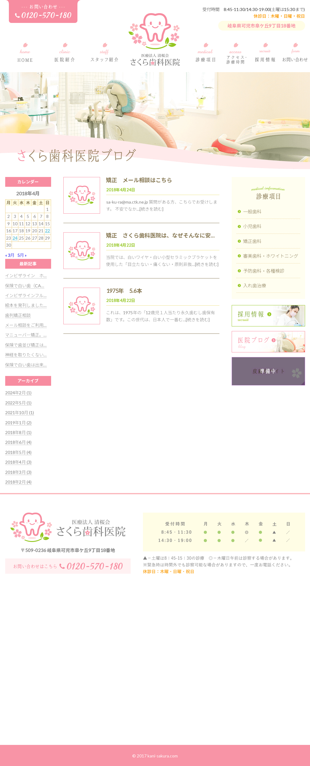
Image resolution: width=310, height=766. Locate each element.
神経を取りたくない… (26, 354)
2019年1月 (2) (18, 422)
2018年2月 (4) (18, 481)
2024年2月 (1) (18, 392)
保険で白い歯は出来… (26, 364)
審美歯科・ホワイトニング (270, 256)
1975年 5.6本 (124, 290)
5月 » (22, 255)
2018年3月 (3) (18, 472)
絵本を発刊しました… (26, 305)
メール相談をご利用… (26, 325)
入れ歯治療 (254, 285)
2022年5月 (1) (18, 402)
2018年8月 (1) (18, 432)
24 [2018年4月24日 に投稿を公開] (15, 238)
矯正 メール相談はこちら (139, 180)
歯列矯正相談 (18, 315)
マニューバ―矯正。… (26, 334)
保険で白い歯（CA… (24, 285)
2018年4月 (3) (18, 462)
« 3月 (10, 255)
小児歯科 (252, 226)
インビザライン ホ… (26, 275)
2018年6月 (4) (18, 442)
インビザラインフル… (26, 295)
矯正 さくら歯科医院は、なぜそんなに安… (160, 235)
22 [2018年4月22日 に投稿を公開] (47, 230)
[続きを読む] (151, 209)
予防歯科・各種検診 (264, 271)
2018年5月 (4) (18, 452)
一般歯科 (252, 211)
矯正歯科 (252, 241)
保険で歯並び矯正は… (26, 345)
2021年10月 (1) (19, 412)
